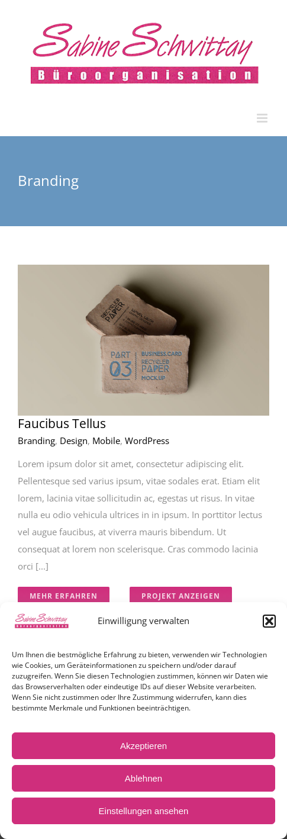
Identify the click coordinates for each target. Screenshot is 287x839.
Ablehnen (143, 778)
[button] (269, 621)
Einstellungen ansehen (144, 811)
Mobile (106, 440)
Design (74, 440)
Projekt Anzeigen (180, 596)
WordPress (147, 440)
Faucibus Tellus (62, 423)
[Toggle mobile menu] (263, 118)
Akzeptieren (143, 746)
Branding (36, 440)
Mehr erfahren (64, 596)
